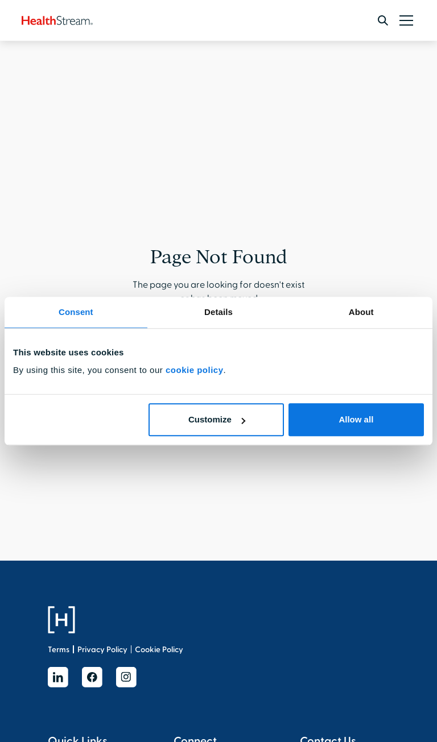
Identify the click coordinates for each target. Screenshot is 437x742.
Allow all (356, 419)
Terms (58, 649)
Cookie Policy (159, 649)
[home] (57, 20)
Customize (216, 419)
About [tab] (361, 312)
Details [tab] (218, 312)
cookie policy (195, 370)
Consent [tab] (76, 312)
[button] (404, 20)
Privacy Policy (102, 649)
